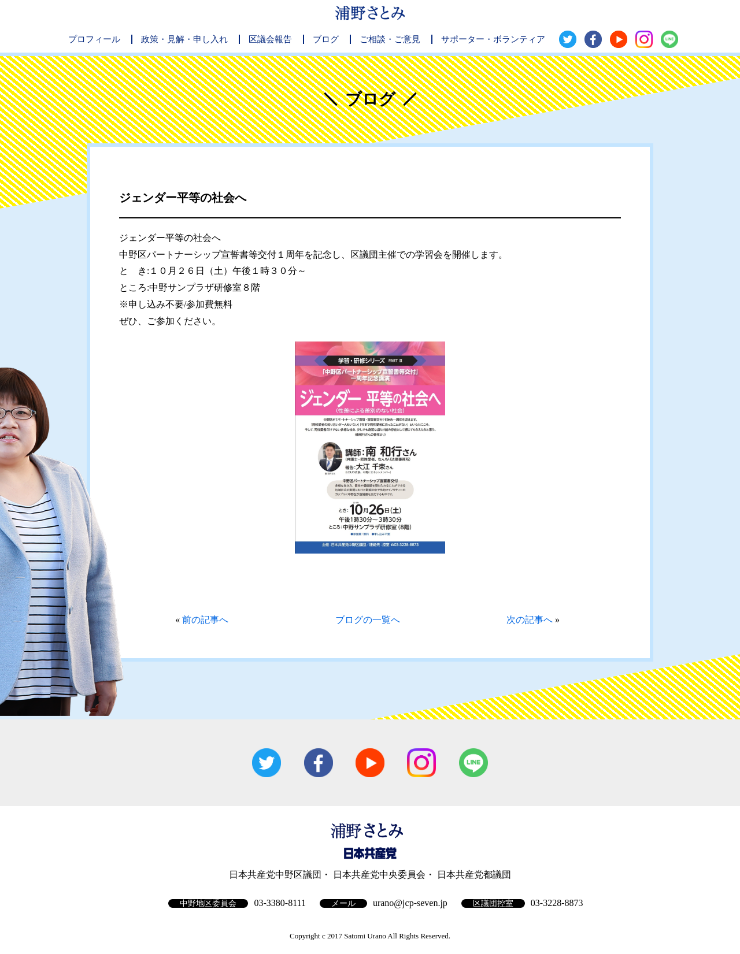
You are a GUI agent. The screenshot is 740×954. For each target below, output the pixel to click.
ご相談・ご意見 (390, 39)
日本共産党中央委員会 (379, 874)
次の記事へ (529, 620)
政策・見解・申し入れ (184, 39)
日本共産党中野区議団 (275, 874)
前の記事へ (205, 620)
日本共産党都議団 (474, 874)
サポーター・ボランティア (493, 39)
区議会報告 (270, 39)
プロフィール (94, 39)
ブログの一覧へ (367, 620)
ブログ (326, 39)
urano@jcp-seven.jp (410, 903)
